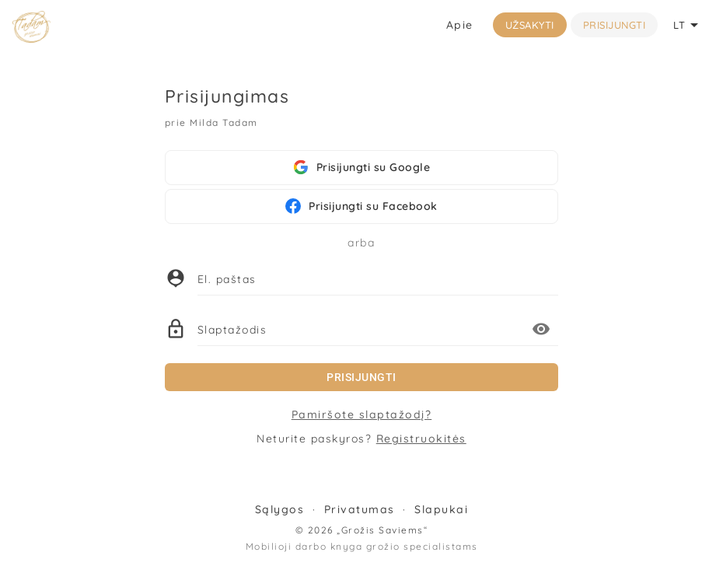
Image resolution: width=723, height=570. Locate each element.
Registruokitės (421, 439)
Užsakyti (529, 25)
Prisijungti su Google (362, 167)
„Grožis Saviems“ (382, 530)
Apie (459, 25)
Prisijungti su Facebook (361, 206)
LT (688, 24)
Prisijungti (614, 25)
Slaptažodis (232, 330)
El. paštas (227, 279)
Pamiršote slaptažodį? (362, 414)
